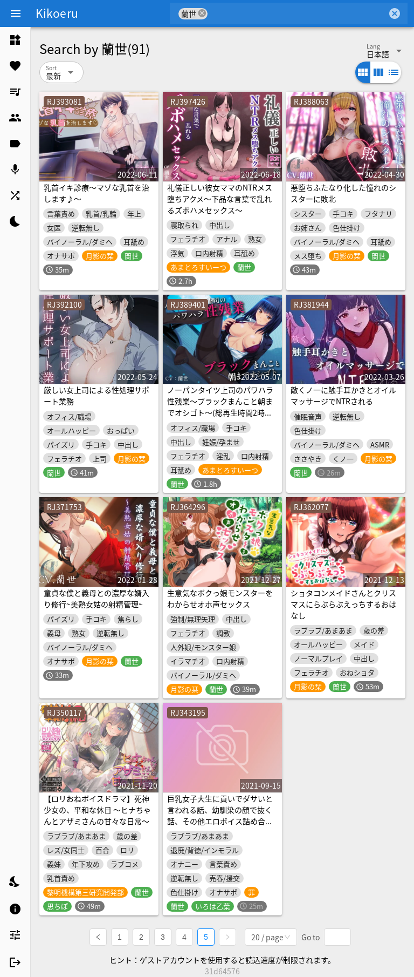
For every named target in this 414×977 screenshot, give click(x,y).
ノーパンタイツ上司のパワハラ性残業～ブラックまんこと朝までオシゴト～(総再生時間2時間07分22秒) (220, 406)
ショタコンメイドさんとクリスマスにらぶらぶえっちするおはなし (343, 604)
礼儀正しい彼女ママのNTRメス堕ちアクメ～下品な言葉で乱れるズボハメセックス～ (219, 198)
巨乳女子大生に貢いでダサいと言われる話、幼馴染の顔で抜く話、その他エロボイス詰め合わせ (220, 815)
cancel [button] (202, 13)
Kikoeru (57, 13)
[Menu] (15, 13)
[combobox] (297, 13)
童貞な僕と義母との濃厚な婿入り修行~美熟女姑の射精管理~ (96, 598)
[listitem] (15, 40)
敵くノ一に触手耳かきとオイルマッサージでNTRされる (343, 395)
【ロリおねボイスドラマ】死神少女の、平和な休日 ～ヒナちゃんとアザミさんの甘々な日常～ (97, 809)
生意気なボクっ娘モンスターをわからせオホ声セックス (220, 598)
